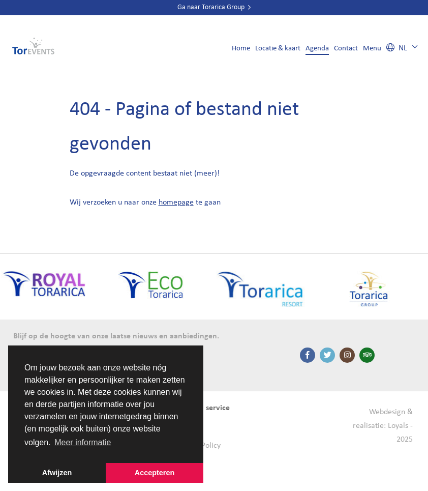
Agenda (317, 48)
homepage (176, 202)
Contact (346, 48)
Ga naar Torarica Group (214, 7)
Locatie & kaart (277, 48)
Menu (372, 48)
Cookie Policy (199, 446)
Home (241, 48)
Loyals (398, 426)
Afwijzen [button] (57, 473)
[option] (155, 290)
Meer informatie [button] (82, 442)
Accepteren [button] (154, 473)
